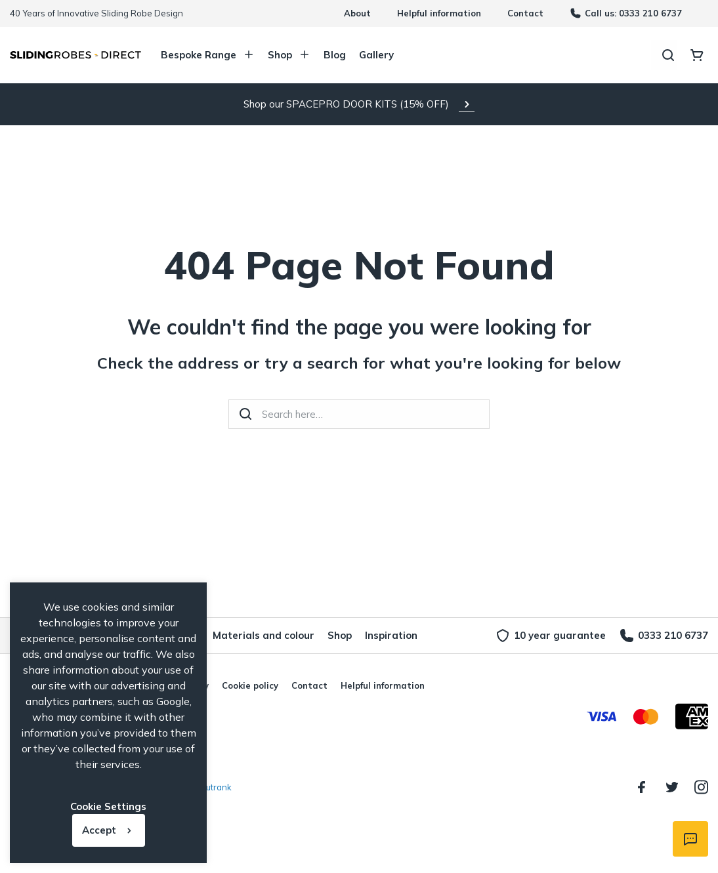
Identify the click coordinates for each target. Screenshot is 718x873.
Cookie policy (250, 685)
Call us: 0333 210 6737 (626, 13)
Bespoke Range (208, 55)
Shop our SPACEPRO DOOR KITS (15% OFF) (346, 104)
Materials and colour (263, 635)
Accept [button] (99, 830)
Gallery (376, 55)
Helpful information (439, 13)
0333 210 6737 (663, 635)
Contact (525, 13)
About (357, 13)
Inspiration (391, 635)
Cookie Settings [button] (108, 806)
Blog (335, 55)
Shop (289, 55)
